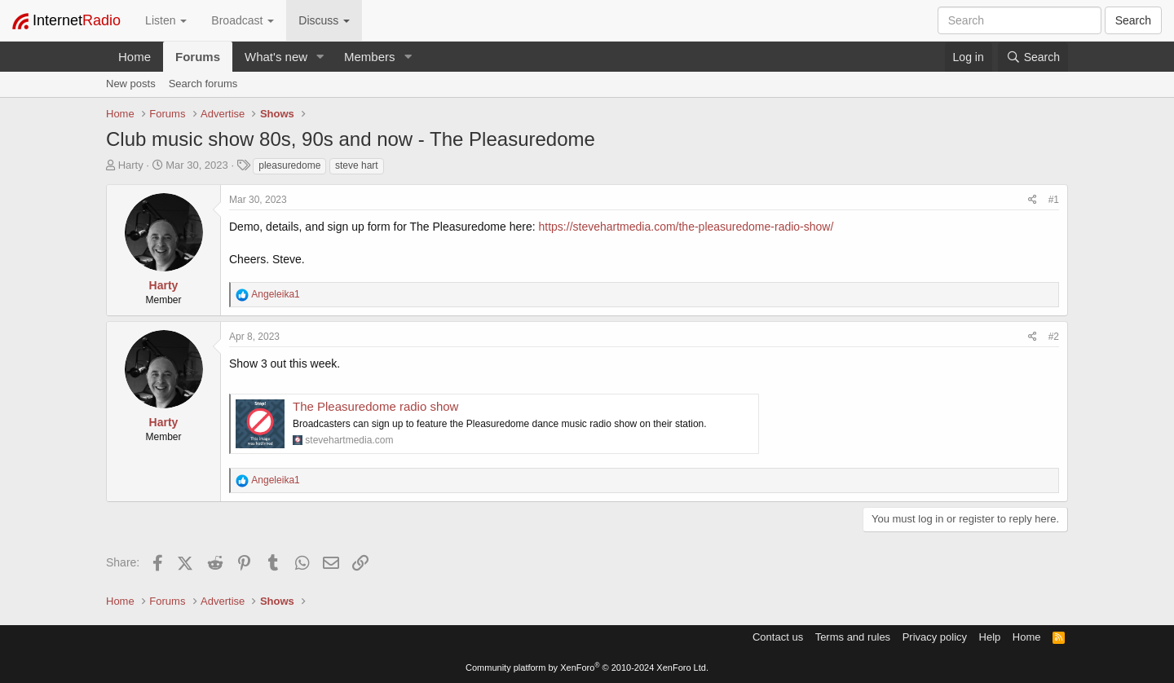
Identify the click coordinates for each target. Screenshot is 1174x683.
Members (369, 57)
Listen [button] (166, 20)
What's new (276, 57)
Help (990, 637)
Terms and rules (852, 637)
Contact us (778, 637)
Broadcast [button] (242, 20)
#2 (1053, 336)
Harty (130, 165)
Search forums (203, 83)
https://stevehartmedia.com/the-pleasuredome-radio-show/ (686, 226)
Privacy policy (935, 637)
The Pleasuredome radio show (375, 406)
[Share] (1032, 200)
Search (1133, 20)
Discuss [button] (324, 20)
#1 (1053, 199)
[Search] (1033, 57)
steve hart (356, 165)
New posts (131, 83)
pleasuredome (289, 165)
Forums (197, 57)
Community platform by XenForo (587, 667)
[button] (320, 57)
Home (134, 57)
